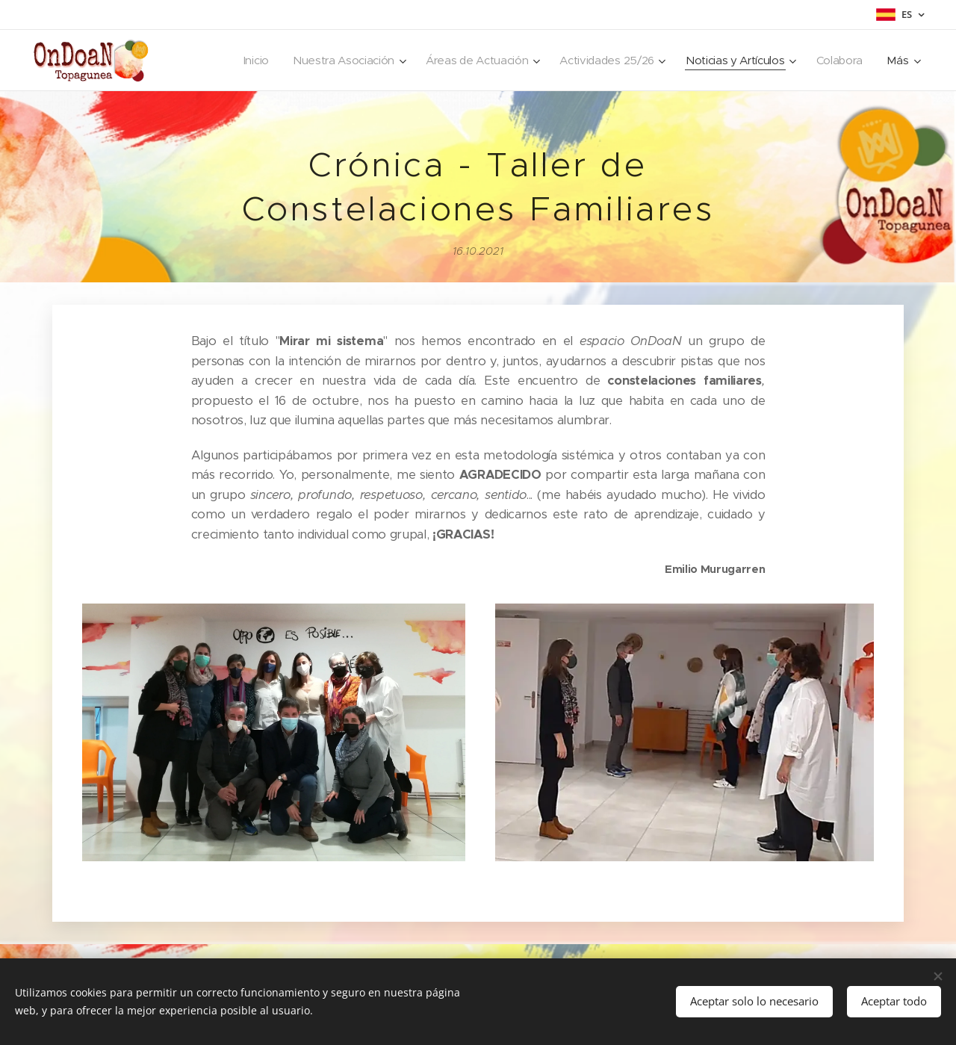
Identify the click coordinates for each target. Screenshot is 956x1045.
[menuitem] (240, 60)
